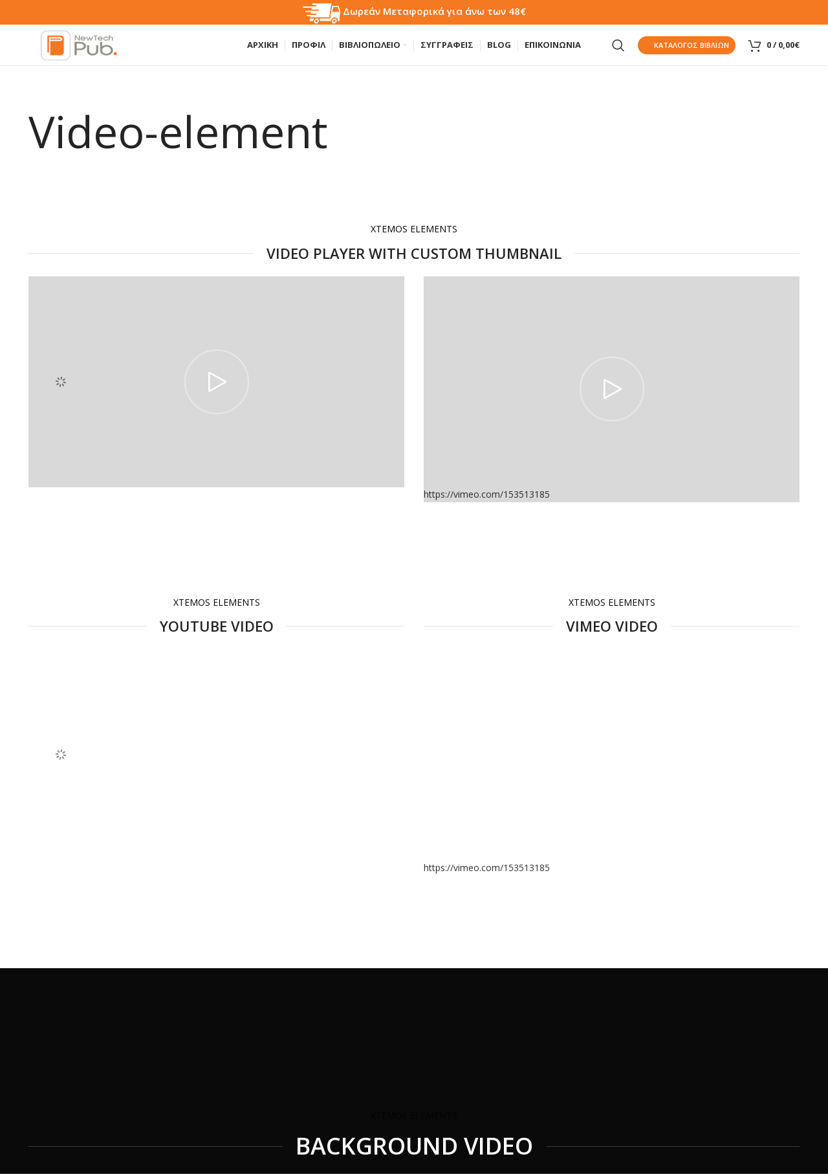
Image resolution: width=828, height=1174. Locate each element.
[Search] (618, 52)
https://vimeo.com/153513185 (487, 880)
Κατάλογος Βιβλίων (686, 51)
